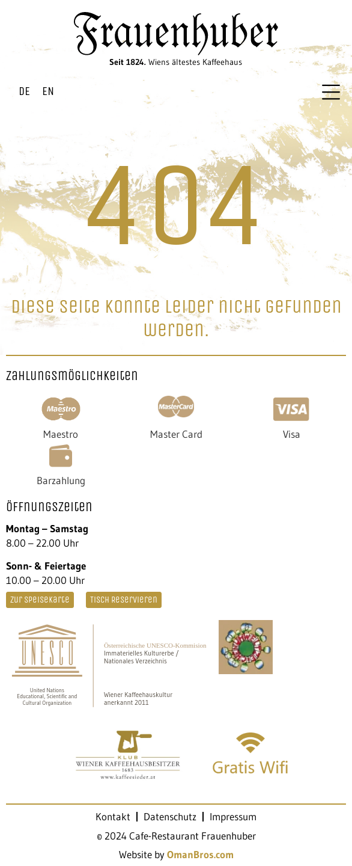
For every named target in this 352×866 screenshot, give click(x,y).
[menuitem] (24, 92)
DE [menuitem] (24, 91)
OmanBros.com (200, 854)
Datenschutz (170, 817)
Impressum (233, 817)
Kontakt (113, 817)
